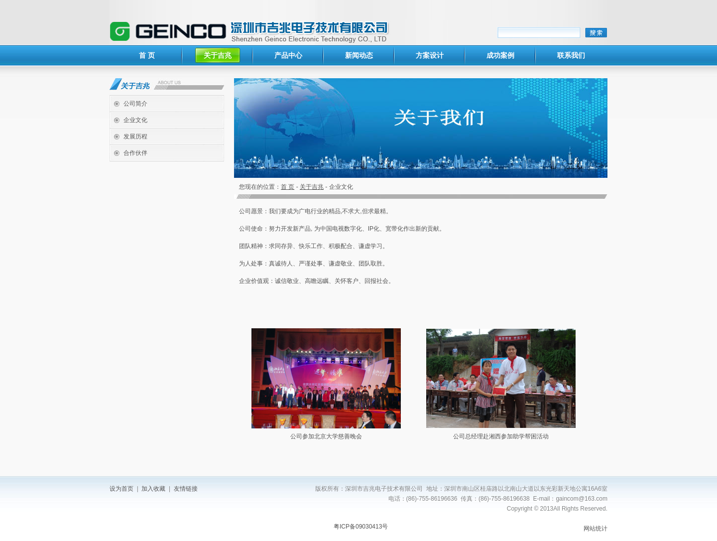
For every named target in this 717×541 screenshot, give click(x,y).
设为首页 (121, 488)
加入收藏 (153, 488)
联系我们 (571, 55)
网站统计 (595, 528)
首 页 (147, 55)
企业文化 (135, 120)
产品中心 (288, 55)
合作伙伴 (135, 152)
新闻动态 (359, 55)
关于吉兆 (218, 55)
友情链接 (186, 488)
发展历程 (135, 136)
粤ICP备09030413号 (361, 526)
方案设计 (430, 55)
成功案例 (500, 55)
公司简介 (135, 103)
